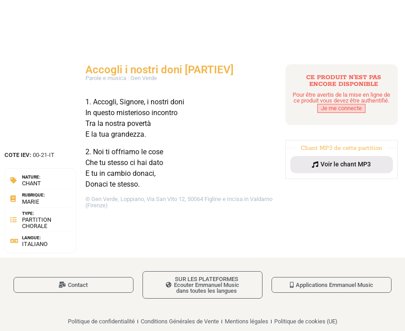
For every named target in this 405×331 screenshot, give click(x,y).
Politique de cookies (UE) (306, 321)
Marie (30, 201)
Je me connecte (341, 108)
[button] (341, 164)
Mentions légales (246, 321)
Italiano (35, 244)
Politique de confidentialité (101, 321)
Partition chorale (36, 222)
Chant (31, 183)
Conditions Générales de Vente (180, 321)
